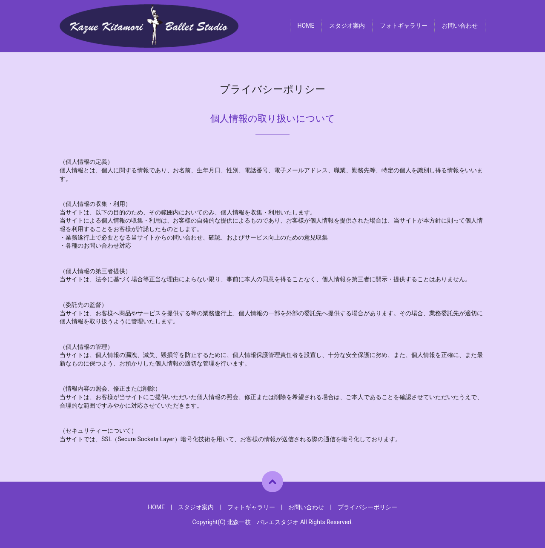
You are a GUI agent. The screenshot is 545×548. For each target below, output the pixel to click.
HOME (306, 26)
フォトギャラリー (403, 26)
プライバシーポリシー (367, 507)
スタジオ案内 (347, 26)
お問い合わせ (460, 26)
